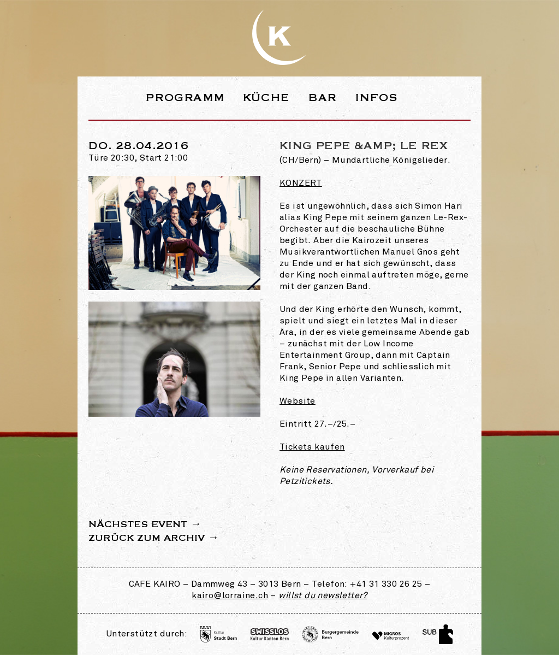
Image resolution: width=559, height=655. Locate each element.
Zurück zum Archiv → (153, 538)
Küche (266, 97)
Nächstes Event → (144, 524)
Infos (376, 97)
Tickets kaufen (312, 447)
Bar (322, 97)
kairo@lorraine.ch (230, 596)
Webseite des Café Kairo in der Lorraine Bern (279, 37)
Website (298, 401)
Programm (184, 97)
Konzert (301, 183)
